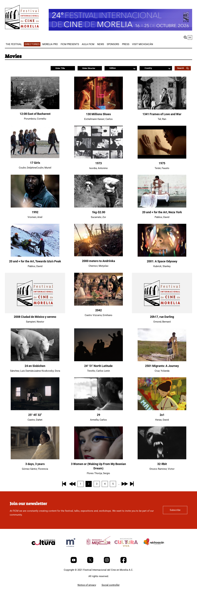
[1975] (162, 157)
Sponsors (113, 44)
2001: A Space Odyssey (162, 261)
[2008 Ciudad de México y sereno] (35, 293)
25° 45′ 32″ (35, 415)
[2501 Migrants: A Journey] (162, 360)
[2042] (98, 304)
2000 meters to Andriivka (98, 261)
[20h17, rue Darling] (162, 293)
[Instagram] (107, 562)
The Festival (14, 44)
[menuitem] (14, 44)
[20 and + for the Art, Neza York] (162, 206)
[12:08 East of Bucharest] (35, 108)
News (100, 44)
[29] (98, 409)
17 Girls (35, 162)
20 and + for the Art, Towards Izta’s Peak (35, 261)
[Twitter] (90, 562)
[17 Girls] (35, 157)
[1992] (35, 206)
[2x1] (162, 409)
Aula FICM (88, 44)
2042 (98, 310)
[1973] (98, 157)
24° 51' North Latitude (98, 366)
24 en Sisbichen (35, 366)
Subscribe (175, 510)
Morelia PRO (50, 44)
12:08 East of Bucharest (35, 113)
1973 (98, 163)
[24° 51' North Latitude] (98, 360)
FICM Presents (70, 44)
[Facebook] (123, 562)
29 (98, 415)
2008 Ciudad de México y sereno (35, 316)
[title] (43, 550)
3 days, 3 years (35, 464)
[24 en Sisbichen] (35, 360)
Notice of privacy (87, 585)
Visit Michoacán (142, 44)
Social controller (111, 585)
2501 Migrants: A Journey (162, 366)
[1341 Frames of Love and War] (162, 108)
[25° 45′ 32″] (35, 409)
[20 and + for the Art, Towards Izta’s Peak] (35, 255)
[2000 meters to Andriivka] (98, 255)
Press (125, 44)
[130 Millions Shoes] (98, 108)
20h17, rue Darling (162, 316)
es (190, 37)
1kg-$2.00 (98, 212)
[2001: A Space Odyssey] (162, 255)
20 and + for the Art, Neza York (162, 212)
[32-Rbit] (162, 458)
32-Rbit (162, 464)
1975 (162, 163)
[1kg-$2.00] (98, 206)
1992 (35, 212)
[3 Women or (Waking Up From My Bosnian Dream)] (98, 458)
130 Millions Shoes (98, 114)
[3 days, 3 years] (35, 458)
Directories (32, 44)
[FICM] (22, 17)
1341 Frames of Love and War (161, 114)
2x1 (162, 415)
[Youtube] (74, 562)
